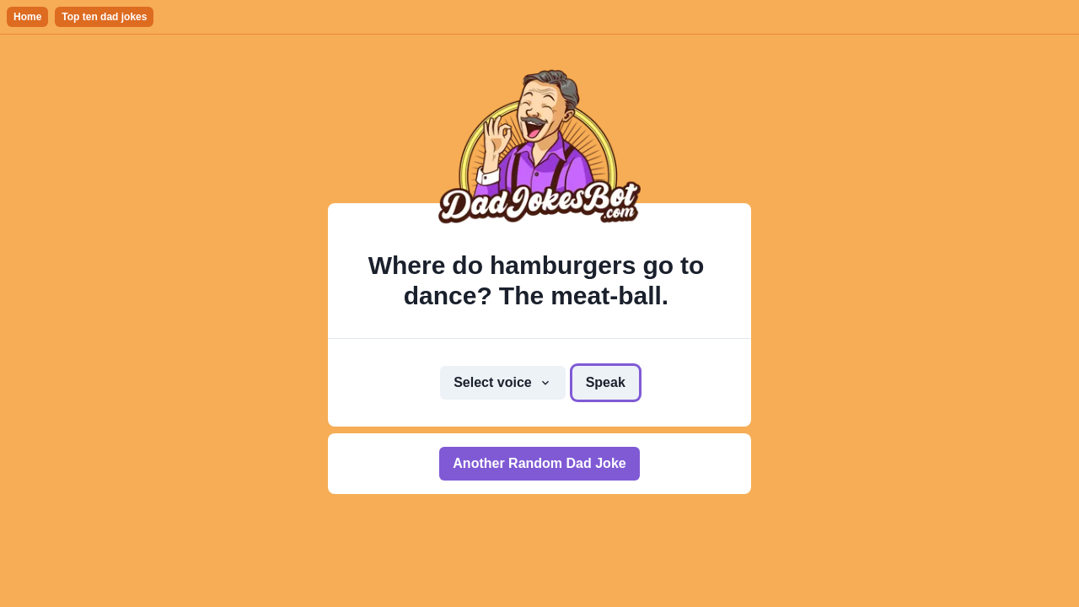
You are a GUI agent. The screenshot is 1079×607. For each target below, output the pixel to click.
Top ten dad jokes (104, 17)
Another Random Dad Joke (539, 463)
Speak (605, 382)
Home (27, 17)
